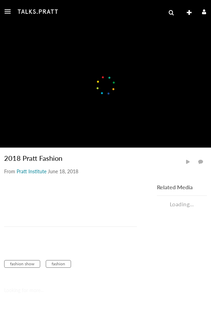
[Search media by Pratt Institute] (31, 171)
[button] (9, 11)
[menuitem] (171, 13)
